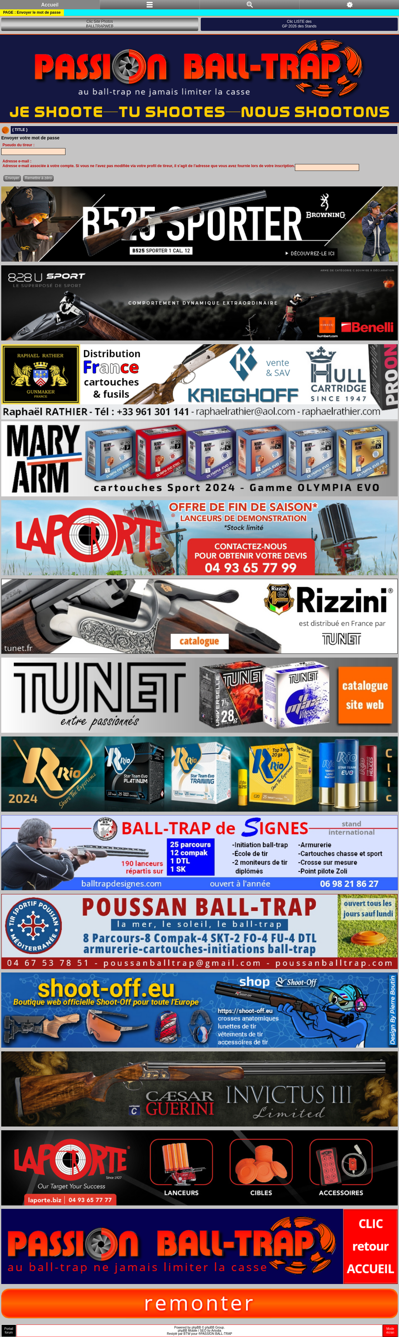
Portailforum (8, 1330)
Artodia (216, 1330)
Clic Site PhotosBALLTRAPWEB (99, 24)
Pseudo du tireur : (18, 145)
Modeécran (390, 1330)
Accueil (49, 4)
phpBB (196, 1327)
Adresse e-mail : (16, 161)
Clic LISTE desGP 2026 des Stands (299, 24)
